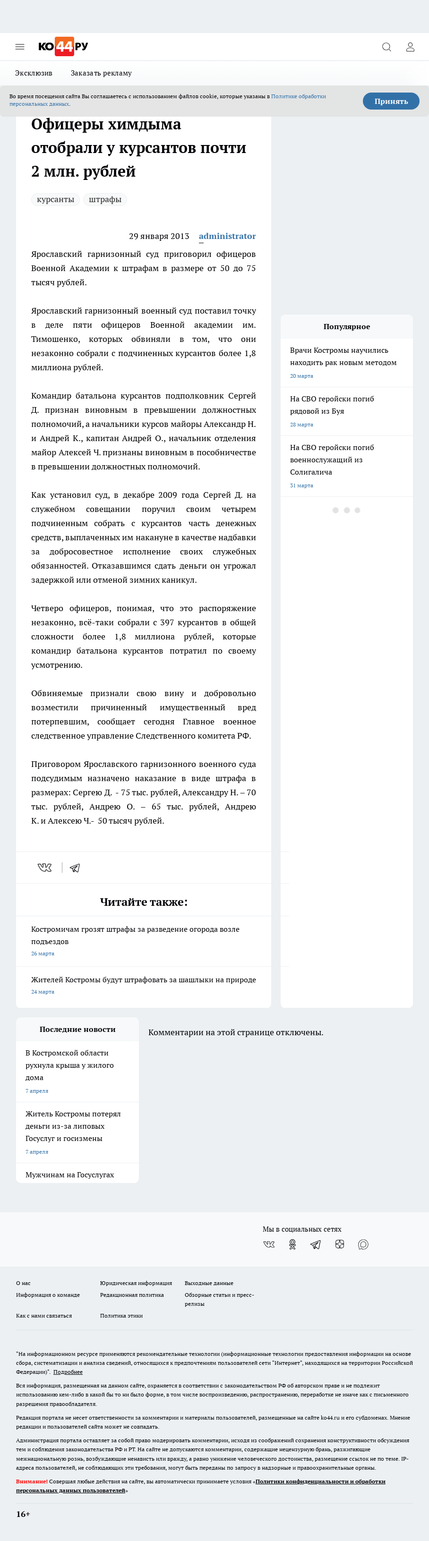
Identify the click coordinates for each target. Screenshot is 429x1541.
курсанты (55, 199)
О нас (23, 1282)
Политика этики (121, 1315)
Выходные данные (209, 1282)
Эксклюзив (34, 72)
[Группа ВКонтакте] (269, 1244)
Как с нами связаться (44, 1315)
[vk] (45, 867)
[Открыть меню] (20, 46)
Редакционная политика (132, 1294)
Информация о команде (48, 1294)
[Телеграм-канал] (316, 1244)
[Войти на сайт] (410, 46)
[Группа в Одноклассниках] (292, 1244)
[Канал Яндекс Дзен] (340, 1244)
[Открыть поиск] (386, 46)
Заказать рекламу (101, 72)
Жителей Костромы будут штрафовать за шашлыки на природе (143, 986)
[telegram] (78, 867)
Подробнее (68, 1371)
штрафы (105, 199)
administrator (227, 235)
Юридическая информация (136, 1282)
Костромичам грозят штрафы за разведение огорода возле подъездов (143, 942)
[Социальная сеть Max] (363, 1244)
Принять (391, 101)
